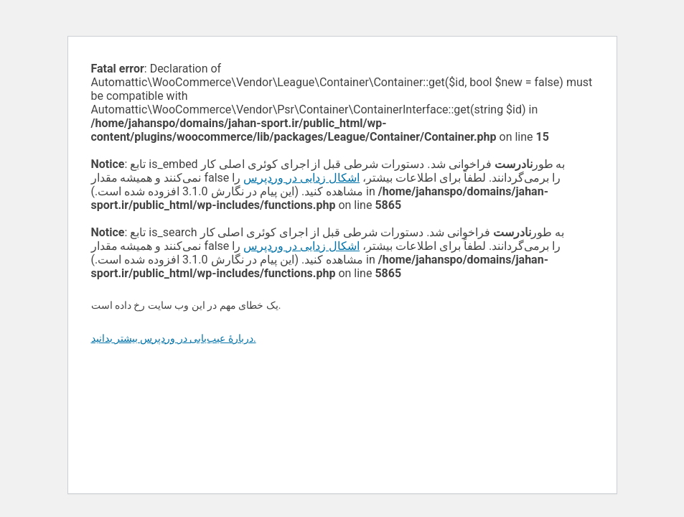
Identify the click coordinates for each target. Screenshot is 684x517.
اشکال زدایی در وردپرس (301, 178)
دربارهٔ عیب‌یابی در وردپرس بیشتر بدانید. (173, 338)
